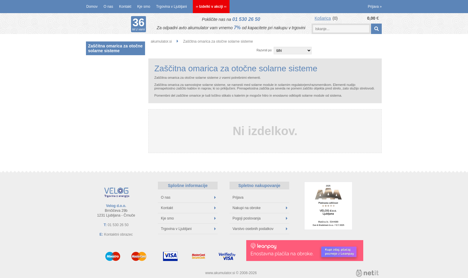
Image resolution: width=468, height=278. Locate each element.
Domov (92, 6)
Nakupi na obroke (260, 208)
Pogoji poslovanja (260, 218)
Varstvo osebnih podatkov (260, 229)
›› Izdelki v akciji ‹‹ (211, 6)
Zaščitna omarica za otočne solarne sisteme (115, 48)
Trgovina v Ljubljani (171, 6)
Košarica (323, 18)
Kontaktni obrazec (118, 234)
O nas (108, 6)
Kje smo (143, 6)
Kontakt (125, 6)
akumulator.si (161, 41)
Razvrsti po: (265, 50)
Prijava (375, 6)
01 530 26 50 (246, 19)
